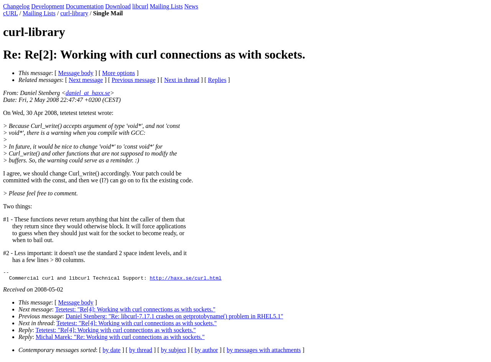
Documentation (85, 6)
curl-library (74, 13)
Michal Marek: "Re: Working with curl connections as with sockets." (120, 339)
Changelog (16, 6)
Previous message (133, 80)
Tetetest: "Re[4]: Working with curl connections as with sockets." (135, 311)
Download (118, 6)
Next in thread (181, 80)
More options (118, 73)
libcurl (140, 6)
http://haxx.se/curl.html (185, 280)
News (191, 6)
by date (112, 352)
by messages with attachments (264, 352)
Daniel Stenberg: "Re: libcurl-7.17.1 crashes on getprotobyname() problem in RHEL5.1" (174, 318)
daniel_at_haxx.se (88, 93)
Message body (76, 73)
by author (206, 352)
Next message (86, 80)
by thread (140, 352)
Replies (217, 80)
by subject (173, 352)
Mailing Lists (166, 6)
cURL (10, 13)
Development (47, 6)
